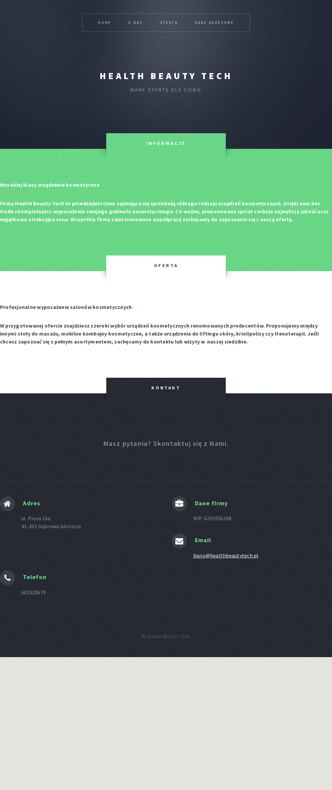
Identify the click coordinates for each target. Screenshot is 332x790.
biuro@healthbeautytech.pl (226, 555)
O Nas (135, 22)
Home (104, 22)
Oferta (169, 22)
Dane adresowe (214, 22)
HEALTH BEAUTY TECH (166, 76)
